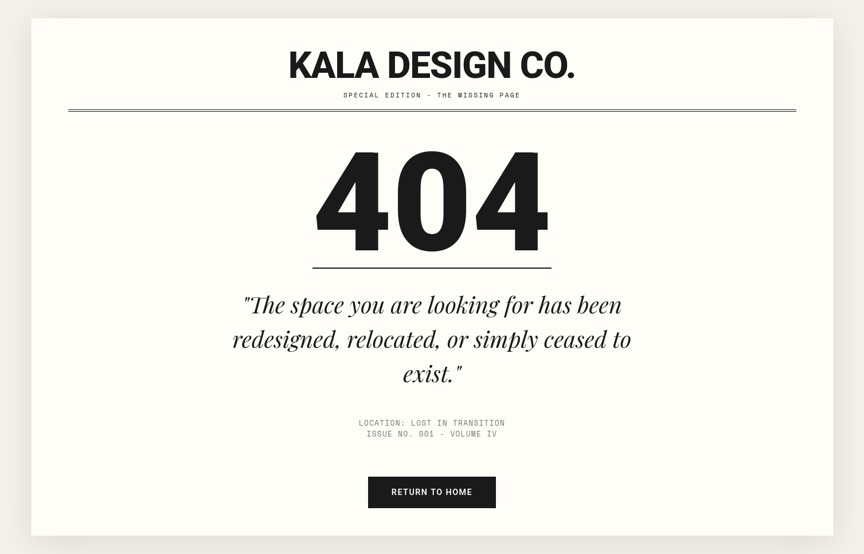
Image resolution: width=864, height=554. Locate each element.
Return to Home (432, 492)
